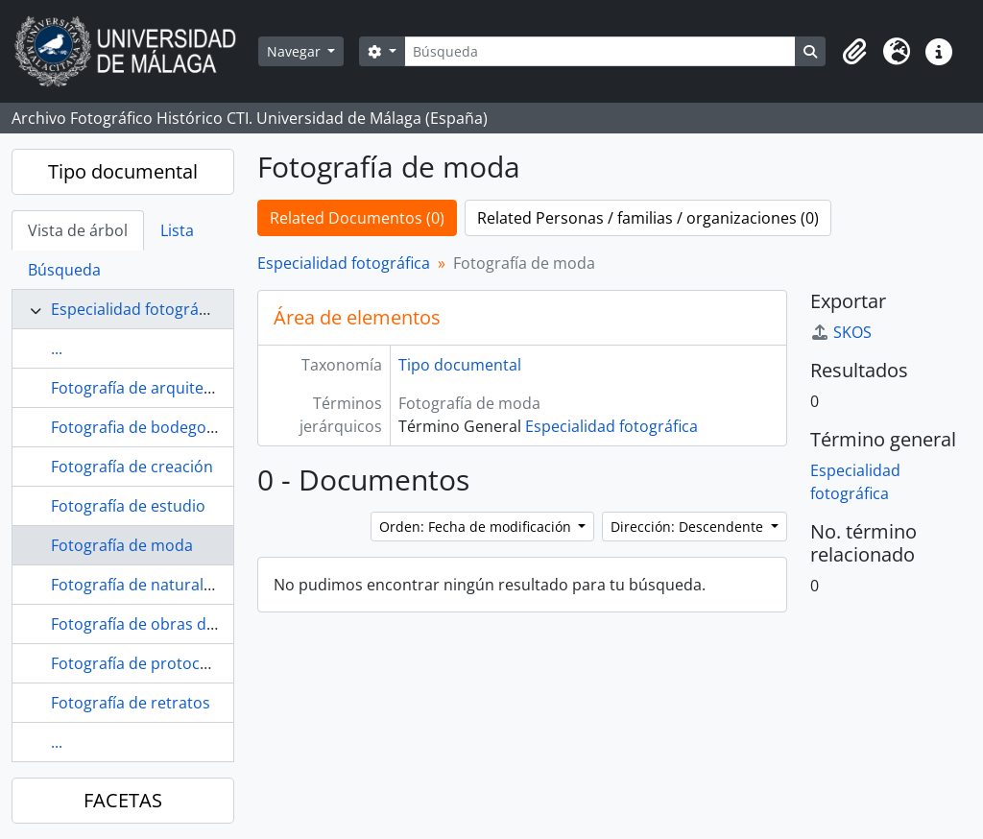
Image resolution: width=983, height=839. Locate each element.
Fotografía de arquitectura (146, 387)
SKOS (841, 332)
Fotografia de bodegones (141, 427)
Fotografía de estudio (128, 505)
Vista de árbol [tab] (78, 230)
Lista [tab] (177, 230)
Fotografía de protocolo (137, 663)
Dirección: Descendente (689, 526)
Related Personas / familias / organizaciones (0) (648, 217)
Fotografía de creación (132, 466)
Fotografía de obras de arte (150, 624)
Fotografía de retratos (130, 702)
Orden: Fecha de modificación (477, 526)
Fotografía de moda (122, 545)
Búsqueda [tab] (64, 269)
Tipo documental (123, 171)
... (56, 348)
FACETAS (123, 800)
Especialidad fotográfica (137, 309)
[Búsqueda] (600, 51)
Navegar (295, 51)
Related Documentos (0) (357, 217)
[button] (854, 52)
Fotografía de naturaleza (139, 584)
